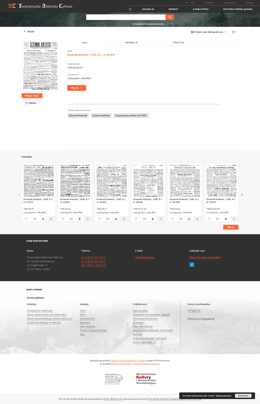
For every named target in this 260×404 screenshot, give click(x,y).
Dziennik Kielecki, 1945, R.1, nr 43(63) (111, 200)
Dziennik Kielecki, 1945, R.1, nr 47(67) (221, 200)
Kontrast (209, 2)
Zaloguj (250, 2)
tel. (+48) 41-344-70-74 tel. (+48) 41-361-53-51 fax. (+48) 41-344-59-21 (93, 261)
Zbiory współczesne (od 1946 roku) (46, 314)
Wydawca (85, 322)
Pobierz (30, 103)
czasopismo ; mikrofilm (79, 78)
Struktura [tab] (178, 43)
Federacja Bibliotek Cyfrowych (149, 338)
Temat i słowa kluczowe (93, 330)
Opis (82, 334)
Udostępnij (230, 3)
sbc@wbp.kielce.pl (144, 257)
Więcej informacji (223, 396)
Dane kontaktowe (143, 326)
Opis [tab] (84, 43)
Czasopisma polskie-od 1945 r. (131, 115)
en (192, 2)
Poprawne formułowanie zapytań (151, 314)
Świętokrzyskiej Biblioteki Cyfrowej (128, 360)
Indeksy (173, 9)
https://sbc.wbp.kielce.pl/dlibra (205, 257)
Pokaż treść (32, 95)
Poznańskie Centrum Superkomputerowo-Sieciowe (174, 399)
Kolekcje (148, 9)
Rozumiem (243, 396)
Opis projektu (140, 310)
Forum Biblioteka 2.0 (144, 342)
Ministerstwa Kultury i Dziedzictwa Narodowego (136, 363)
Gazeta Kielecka (101, 115)
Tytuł (83, 310)
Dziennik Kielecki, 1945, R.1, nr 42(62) (75, 200)
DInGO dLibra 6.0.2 (113, 399)
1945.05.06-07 (75, 67)
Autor (83, 314)
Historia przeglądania (238, 9)
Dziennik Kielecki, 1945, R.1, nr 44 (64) (184, 200)
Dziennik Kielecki (78, 115)
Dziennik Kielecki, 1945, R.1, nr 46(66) (148, 200)
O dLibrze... (139, 322)
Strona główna (35, 297)
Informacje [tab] (131, 43)
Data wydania (87, 326)
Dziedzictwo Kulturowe (39, 310)
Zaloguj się (194, 310)
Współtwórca (87, 318)
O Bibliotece (201, 9)
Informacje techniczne (145, 318)
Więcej (231, 227)
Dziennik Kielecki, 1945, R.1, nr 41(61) (38, 200)
